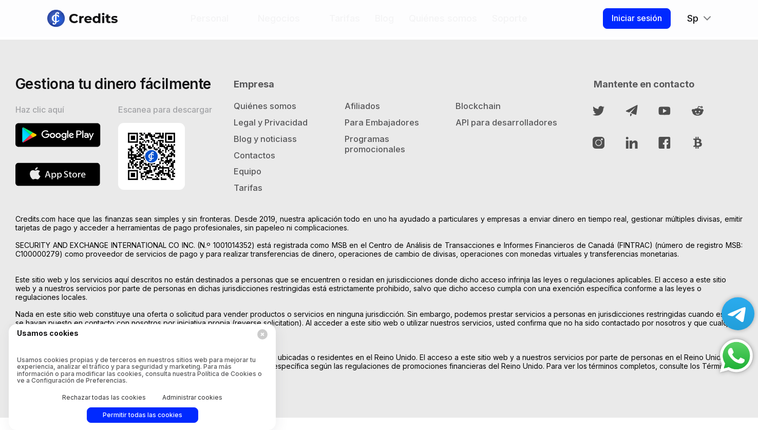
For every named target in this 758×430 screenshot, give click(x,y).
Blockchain (479, 111)
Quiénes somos (441, 22)
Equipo (248, 181)
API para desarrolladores (490, 135)
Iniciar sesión (632, 22)
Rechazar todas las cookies (104, 397)
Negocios (277, 22)
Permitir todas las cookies (142, 415)
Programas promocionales (377, 152)
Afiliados (364, 111)
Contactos (257, 164)
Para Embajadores (384, 129)
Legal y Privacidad (273, 129)
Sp (689, 22)
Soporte (507, 22)
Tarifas (342, 22)
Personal (207, 22)
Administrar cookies (192, 397)
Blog (382, 22)
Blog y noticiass (268, 146)
